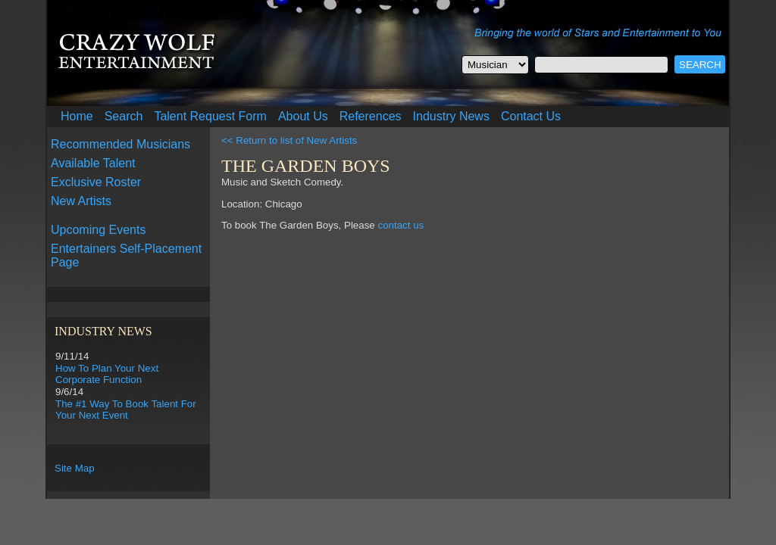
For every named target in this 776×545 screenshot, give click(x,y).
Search (124, 116)
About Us (303, 116)
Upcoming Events (98, 229)
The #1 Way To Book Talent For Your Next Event (125, 409)
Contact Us (531, 116)
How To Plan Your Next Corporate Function (106, 374)
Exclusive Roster (96, 182)
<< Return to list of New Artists (289, 140)
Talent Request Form (210, 116)
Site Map (75, 468)
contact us (400, 225)
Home (77, 116)
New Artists (81, 201)
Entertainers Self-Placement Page (126, 255)
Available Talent (93, 163)
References (371, 116)
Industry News (451, 116)
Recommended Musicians (120, 144)
